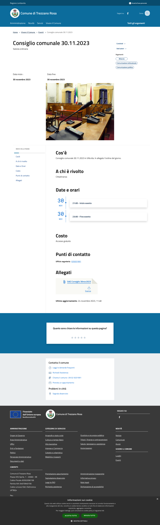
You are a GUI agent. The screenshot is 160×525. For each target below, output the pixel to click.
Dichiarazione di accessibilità (92, 486)
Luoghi (118, 455)
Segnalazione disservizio (55, 478)
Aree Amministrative (18, 439)
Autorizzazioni (86, 448)
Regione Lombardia (18, 3)
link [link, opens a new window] (103, 511)
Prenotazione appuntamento (56, 473)
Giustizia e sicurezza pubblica (92, 435)
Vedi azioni (121, 48)
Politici (13, 452)
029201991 (76, 261)
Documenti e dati (17, 461)
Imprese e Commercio (54, 448)
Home (15, 32)
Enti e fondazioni (17, 448)
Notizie (118, 435)
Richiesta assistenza (53, 486)
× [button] (157, 499)
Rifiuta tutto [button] (89, 516)
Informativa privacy (88, 478)
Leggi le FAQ (50, 482)
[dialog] (80, 511)
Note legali (84, 482)
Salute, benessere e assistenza (92, 443)
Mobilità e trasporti (53, 456)
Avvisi (118, 444)
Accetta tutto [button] (71, 516)
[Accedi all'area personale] (138, 3)
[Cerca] (147, 13)
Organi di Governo (17, 435)
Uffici (12, 444)
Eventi (41, 32)
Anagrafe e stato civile (54, 435)
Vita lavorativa (51, 444)
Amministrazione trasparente (92, 473)
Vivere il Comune (28, 32)
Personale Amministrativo (20, 456)
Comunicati (120, 439)
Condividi (121, 43)
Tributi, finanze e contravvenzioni (93, 439)
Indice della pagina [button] (22, 149)
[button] (80, 521)
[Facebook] (126, 13)
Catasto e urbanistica (53, 452)
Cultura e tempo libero (54, 439)
